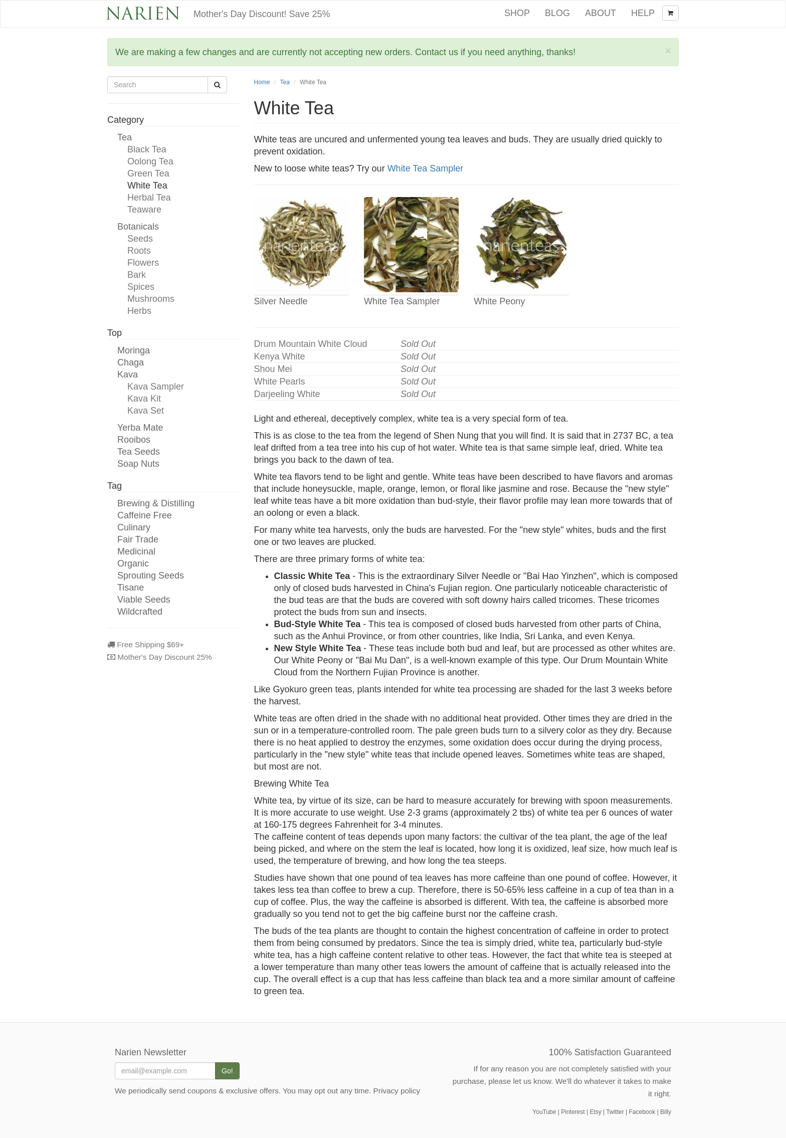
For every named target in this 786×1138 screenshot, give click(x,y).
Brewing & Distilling (155, 503)
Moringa (133, 350)
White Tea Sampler (425, 168)
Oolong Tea (150, 161)
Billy (665, 1111)
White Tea (147, 185)
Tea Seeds (138, 452)
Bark (136, 275)
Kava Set (145, 411)
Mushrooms (150, 299)
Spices (140, 287)
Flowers (143, 263)
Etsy (595, 1111)
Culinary (133, 527)
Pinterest (572, 1111)
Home (262, 82)
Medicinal (136, 551)
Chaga (130, 362)
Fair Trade (137, 539)
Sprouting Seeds (150, 576)
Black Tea (146, 149)
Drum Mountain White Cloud (310, 344)
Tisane (130, 588)
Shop (517, 13)
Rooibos (133, 440)
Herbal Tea (149, 198)
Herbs (139, 311)
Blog (557, 13)
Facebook (642, 1111)
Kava (127, 374)
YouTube (544, 1111)
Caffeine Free (144, 515)
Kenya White (279, 356)
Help (643, 13)
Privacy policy (397, 1090)
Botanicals (138, 227)
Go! (227, 1071)
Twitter (615, 1111)
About (600, 13)
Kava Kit (144, 399)
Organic (133, 563)
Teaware (144, 210)
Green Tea (148, 173)
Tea (124, 137)
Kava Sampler (155, 387)
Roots (139, 251)
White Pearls (279, 381)
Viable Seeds (143, 600)
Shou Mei (273, 369)
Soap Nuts (138, 464)
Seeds (140, 239)
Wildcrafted (139, 612)
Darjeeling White (287, 394)
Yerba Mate (140, 428)
